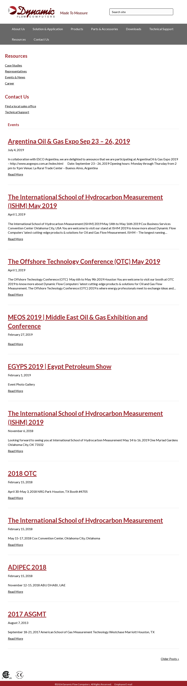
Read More (15, 174)
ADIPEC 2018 (27, 567)
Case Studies (13, 65)
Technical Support (161, 29)
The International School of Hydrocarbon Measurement (85, 520)
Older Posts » (170, 659)
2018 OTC (22, 473)
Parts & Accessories (104, 29)
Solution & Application (48, 29)
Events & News (15, 77)
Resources (19, 39)
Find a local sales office (20, 106)
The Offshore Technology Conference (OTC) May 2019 (84, 261)
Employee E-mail (123, 684)
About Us (18, 29)
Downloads (133, 29)
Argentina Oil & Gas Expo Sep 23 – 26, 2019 (69, 141)
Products (77, 29)
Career (9, 83)
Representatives (16, 71)
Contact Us (41, 39)
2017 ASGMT (27, 614)
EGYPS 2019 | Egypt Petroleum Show (59, 366)
